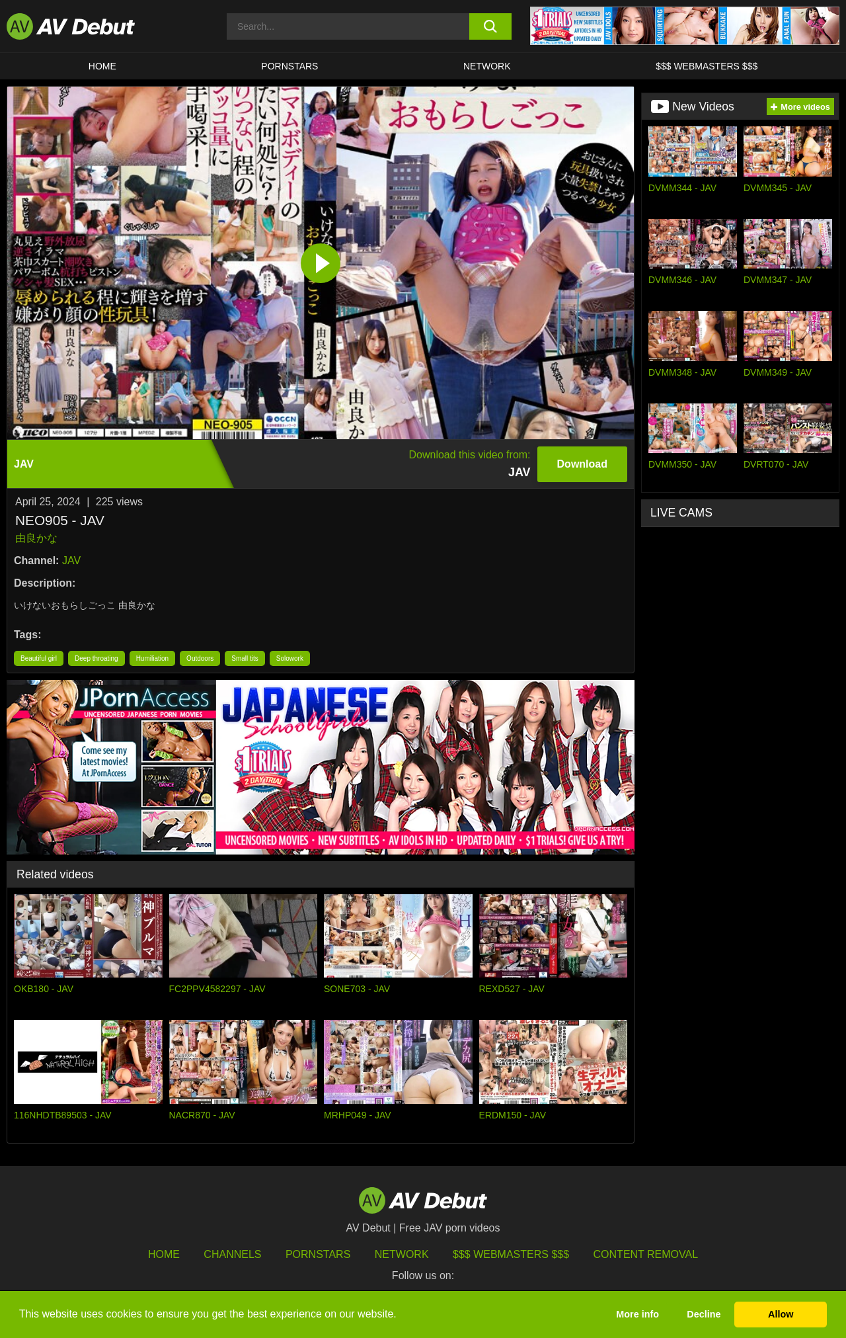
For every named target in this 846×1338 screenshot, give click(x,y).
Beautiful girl (38, 658)
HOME (102, 66)
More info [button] (637, 1314)
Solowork (289, 658)
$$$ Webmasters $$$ (706, 66)
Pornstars (289, 66)
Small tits (244, 658)
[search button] (490, 26)
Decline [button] (703, 1314)
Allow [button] (780, 1314)
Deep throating (96, 658)
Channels (232, 1254)
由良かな (36, 538)
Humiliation (152, 658)
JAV (71, 560)
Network (487, 66)
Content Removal (646, 1254)
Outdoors (199, 658)
